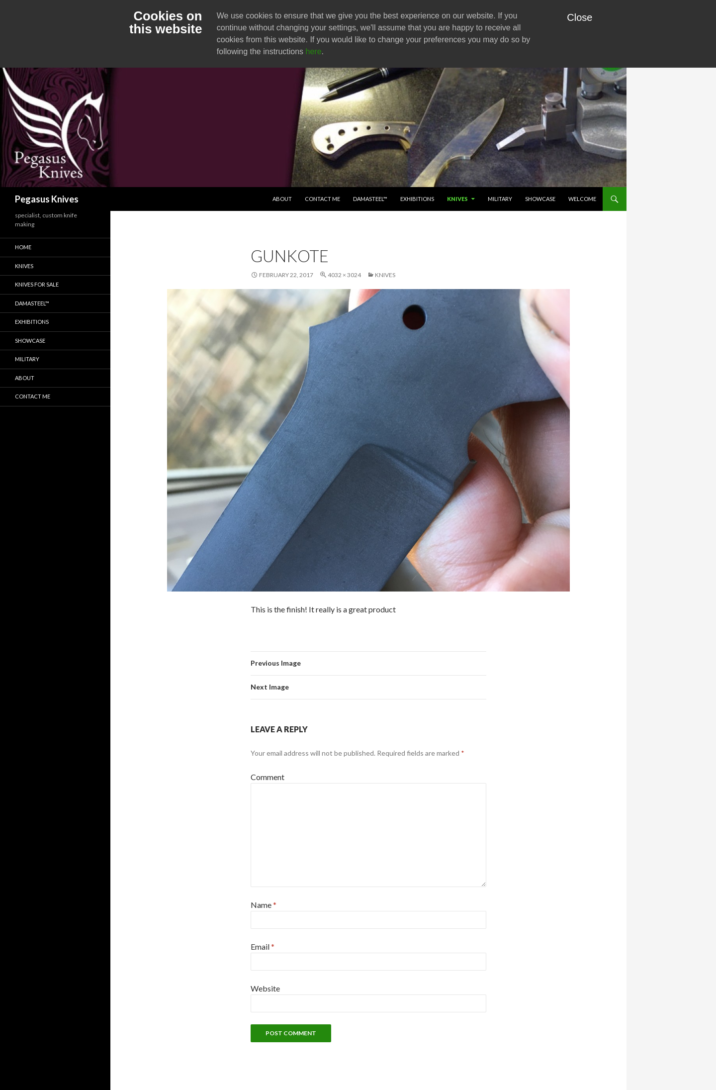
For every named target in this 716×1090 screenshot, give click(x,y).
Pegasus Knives (47, 199)
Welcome (582, 199)
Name (263, 904)
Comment (267, 777)
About (282, 199)
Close (579, 17)
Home (23, 247)
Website (265, 988)
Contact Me (322, 199)
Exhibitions (417, 199)
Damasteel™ (370, 199)
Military (500, 199)
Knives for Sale (37, 284)
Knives (457, 199)
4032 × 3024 (344, 275)
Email (262, 946)
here (314, 51)
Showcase (540, 199)
